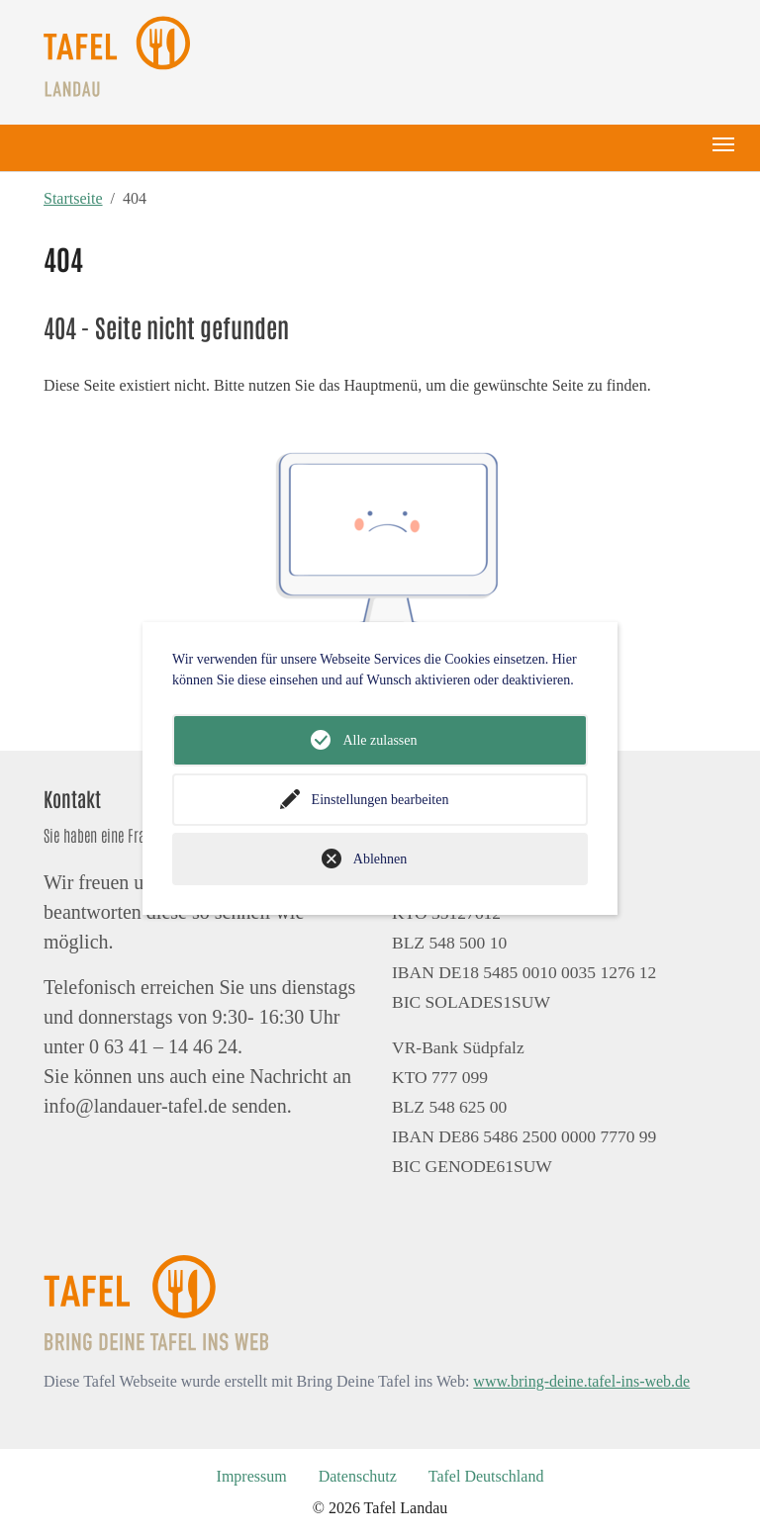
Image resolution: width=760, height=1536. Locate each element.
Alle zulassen (379, 740)
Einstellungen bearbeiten (380, 799)
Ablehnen (380, 859)
